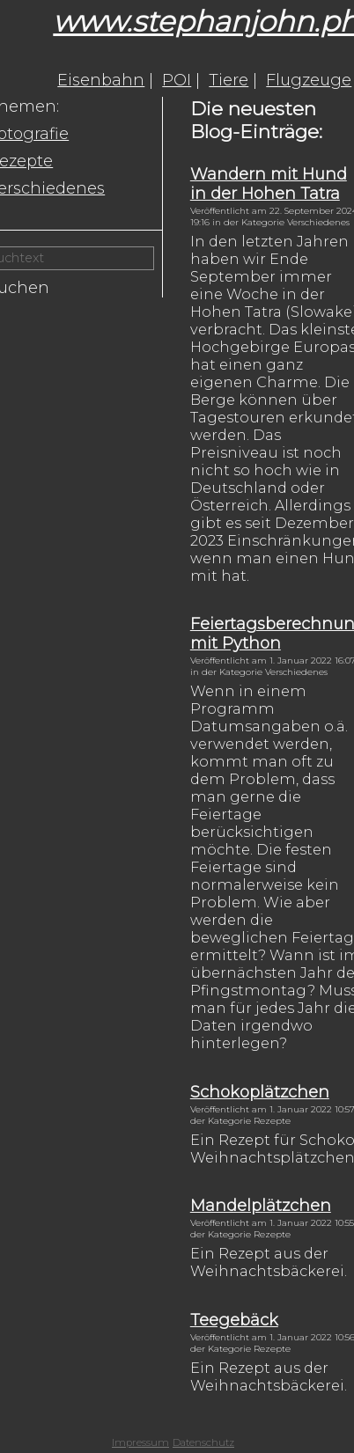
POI (176, 80)
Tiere (228, 80)
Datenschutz (203, 1442)
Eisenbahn (100, 80)
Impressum (140, 1442)
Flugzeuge (308, 80)
